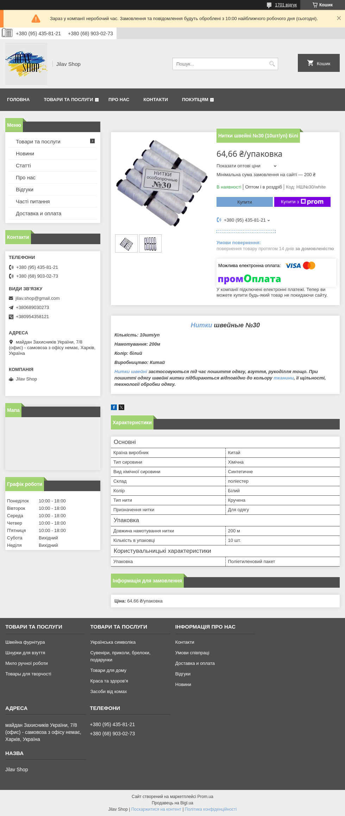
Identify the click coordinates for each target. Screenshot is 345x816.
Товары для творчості (28, 673)
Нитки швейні (130, 371)
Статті (23, 165)
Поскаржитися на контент (156, 809)
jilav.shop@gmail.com (37, 298)
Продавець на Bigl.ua (172, 802)
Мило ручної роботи (26, 663)
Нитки (201, 325)
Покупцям (195, 99)
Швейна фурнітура (25, 642)
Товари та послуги (68, 99)
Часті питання (33, 201)
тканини (284, 378)
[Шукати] (272, 64)
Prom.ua (205, 796)
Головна (18, 99)
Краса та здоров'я (109, 681)
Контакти (156, 99)
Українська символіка (113, 642)
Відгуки (24, 189)
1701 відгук (286, 4)
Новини (25, 153)
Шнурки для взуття (25, 652)
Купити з (302, 202)
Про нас (118, 99)
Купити (244, 202)
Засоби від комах (108, 691)
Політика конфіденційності (211, 809)
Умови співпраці (192, 652)
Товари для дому (108, 670)
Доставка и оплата (38, 213)
